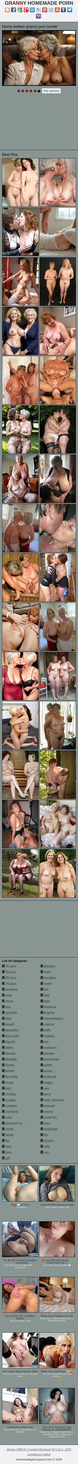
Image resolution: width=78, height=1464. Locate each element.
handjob (48, 978)
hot (45, 989)
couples (9, 1106)
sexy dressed (52, 1100)
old (44, 1042)
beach (8, 1024)
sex (45, 1088)
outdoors (49, 1047)
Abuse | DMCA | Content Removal (29, 1449)
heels (46, 983)
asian (8, 1001)
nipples (47, 1036)
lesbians (48, 1007)
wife (45, 1146)
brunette (10, 1077)
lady (45, 995)
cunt (7, 1117)
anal (7, 995)
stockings (49, 1129)
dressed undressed (18, 1123)
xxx (45, 1152)
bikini (7, 1047)
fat (5, 1141)
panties (48, 1053)
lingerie (48, 1013)
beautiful (10, 1030)
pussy (47, 1071)
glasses (48, 966)
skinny (47, 1111)
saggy (47, 1082)
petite (46, 1065)
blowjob (9, 1059)
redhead (48, 1077)
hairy (46, 972)
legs (45, 1001)
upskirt (47, 1141)
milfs (46, 1030)
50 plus (9, 972)
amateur (10, 989)
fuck (7, 1152)
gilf (6, 1158)
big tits (8, 1042)
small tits (49, 1117)
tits (44, 1135)
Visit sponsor (51, 90)
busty (8, 1082)
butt (6, 1088)
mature (47, 1024)
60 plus (9, 978)
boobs (8, 1065)
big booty (10, 1036)
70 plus (9, 983)
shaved (48, 1106)
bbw (7, 1018)
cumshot (10, 1111)
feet (6, 1146)
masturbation (52, 1018)
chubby (9, 1094)
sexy (46, 1094)
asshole (9, 1013)
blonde (9, 1053)
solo (45, 1123)
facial (7, 1135)
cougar (9, 1100)
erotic (8, 1129)
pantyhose (50, 1059)
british (8, 1071)
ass (6, 1007)
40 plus (9, 966)
